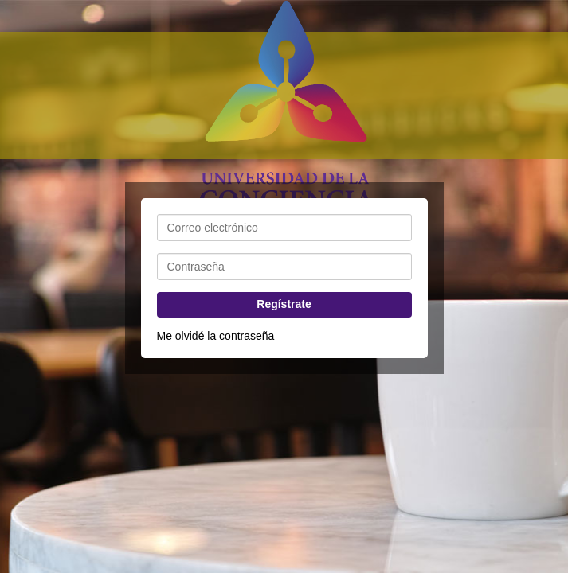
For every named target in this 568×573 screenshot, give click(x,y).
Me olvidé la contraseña (216, 335)
